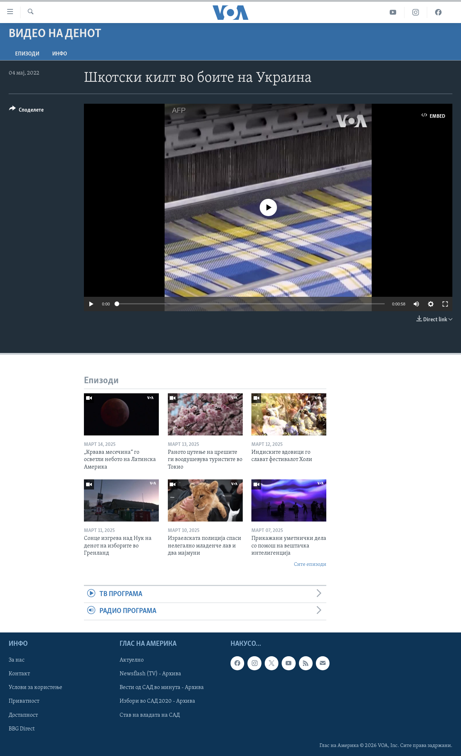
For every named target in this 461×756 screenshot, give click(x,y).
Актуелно (132, 660)
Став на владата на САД (150, 715)
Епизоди (27, 54)
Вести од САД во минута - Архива (162, 687)
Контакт (19, 674)
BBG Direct (22, 729)
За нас (16, 660)
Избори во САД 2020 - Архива (157, 701)
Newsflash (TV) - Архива (150, 674)
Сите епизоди (310, 564)
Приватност (24, 701)
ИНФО (59, 54)
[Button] (26, 111)
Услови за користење (35, 687)
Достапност (23, 715)
